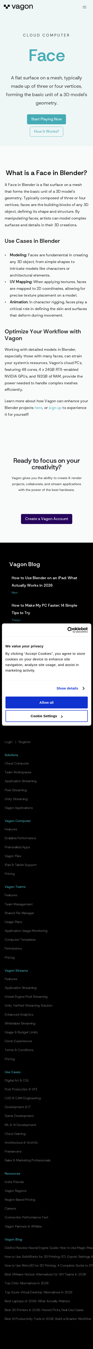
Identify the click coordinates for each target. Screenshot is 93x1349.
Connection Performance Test (26, 1217)
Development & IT (18, 1107)
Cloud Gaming (15, 1134)
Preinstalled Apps (17, 847)
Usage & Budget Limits (21, 1032)
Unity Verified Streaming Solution (28, 1005)
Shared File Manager (19, 913)
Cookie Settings (47, 716)
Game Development (19, 1116)
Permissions (13, 948)
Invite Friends (14, 1182)
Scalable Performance (20, 838)
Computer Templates (20, 939)
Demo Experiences (18, 1041)
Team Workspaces (18, 772)
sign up (55, 408)
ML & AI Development (20, 1125)
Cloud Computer (17, 763)
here (39, 408)
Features (11, 829)
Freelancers (13, 1151)
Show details (67, 688)
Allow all (46, 702)
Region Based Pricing (20, 1199)
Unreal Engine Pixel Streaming (26, 996)
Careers (10, 1208)
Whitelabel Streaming (20, 1023)
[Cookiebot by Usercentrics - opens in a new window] (67, 630)
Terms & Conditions (19, 1050)
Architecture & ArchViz (21, 1142)
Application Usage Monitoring (26, 931)
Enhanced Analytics (19, 1014)
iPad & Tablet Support (21, 865)
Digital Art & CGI (16, 1080)
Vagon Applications (19, 808)
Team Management (19, 904)
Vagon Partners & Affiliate (23, 1226)
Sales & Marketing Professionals (28, 1160)
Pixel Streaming (16, 790)
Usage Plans (13, 922)
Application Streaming (21, 781)
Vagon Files (13, 856)
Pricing (10, 874)
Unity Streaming (16, 799)
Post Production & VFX (21, 1089)
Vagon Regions (15, 1191)
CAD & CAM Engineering (23, 1098)
